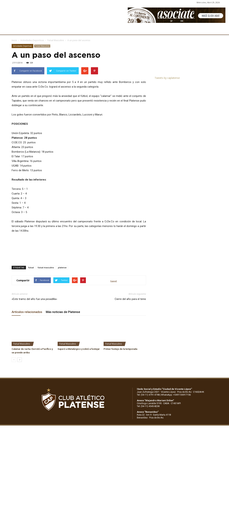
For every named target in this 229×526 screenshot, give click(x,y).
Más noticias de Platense (63, 312)
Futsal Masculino (55, 40)
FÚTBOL (55, 29)
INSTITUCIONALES (34, 29)
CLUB (15, 29)
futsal (31, 267)
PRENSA (110, 29)
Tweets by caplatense (167, 78)
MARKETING (92, 29)
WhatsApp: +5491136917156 (176, 394)
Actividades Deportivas (32, 40)
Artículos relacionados (27, 312)
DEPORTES (73, 29)
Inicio (14, 40)
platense (62, 267)
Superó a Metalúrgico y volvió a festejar (79, 349)
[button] (223, 30)
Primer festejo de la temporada (120, 349)
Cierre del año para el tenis (130, 299)
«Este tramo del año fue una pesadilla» (34, 299)
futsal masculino (46, 267)
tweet (113, 281)
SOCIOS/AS (127, 29)
